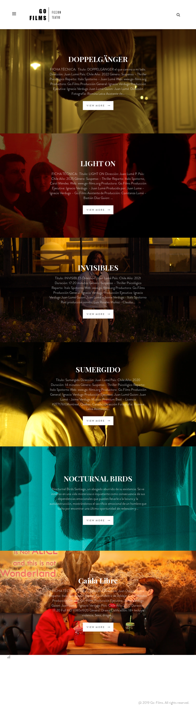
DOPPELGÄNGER (98, 59)
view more (99, 105)
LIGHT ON (98, 163)
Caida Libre (98, 580)
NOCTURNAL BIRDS (98, 478)
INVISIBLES (98, 267)
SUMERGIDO (98, 369)
